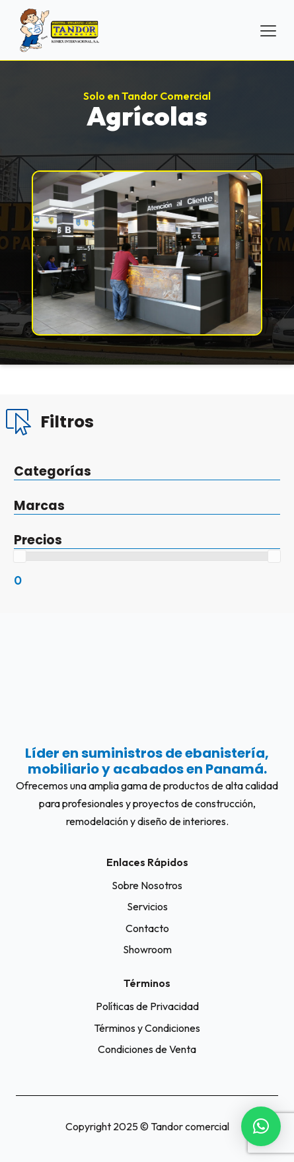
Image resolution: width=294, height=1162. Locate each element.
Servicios (147, 906)
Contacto (147, 928)
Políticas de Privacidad (147, 1006)
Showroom (147, 949)
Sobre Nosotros (147, 885)
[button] (261, 1126)
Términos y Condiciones (147, 1028)
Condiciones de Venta (147, 1049)
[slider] (19, 556)
